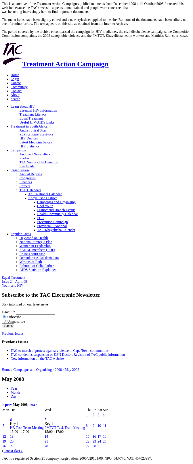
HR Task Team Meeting (27, 427)
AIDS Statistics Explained (38, 270)
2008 (58, 369)
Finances (25, 182)
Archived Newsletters (34, 154)
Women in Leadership (35, 246)
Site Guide (26, 166)
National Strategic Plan (35, 242)
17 (99, 436)
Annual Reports (30, 174)
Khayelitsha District (42, 198)
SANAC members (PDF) (37, 250)
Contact (16, 91)
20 (11, 441)
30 (94, 446)
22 (88, 441)
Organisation (20, 170)
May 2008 (72, 369)
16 (94, 436)
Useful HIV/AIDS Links (36, 122)
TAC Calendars (30, 190)
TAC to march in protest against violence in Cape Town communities (60, 350)
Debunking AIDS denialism (39, 258)
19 (4, 441)
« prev (7, 404)
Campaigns (19, 150)
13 (11, 436)
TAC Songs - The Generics (38, 162)
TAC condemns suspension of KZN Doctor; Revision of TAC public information (68, 354)
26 (4, 446)
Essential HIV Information (38, 110)
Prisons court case (32, 254)
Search (15, 99)
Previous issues (12, 333)
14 (46, 436)
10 (99, 425)
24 (99, 441)
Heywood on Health (33, 238)
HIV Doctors (28, 138)
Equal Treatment (31, 118)
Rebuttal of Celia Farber (36, 266)
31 (99, 446)
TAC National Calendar (45, 194)
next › (11, 451)
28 (46, 446)
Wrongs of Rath (30, 262)
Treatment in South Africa (29, 126)
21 (46, 441)
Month (15, 392)
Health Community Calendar (57, 214)
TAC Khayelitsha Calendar (56, 230)
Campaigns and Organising (56, 202)
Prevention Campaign (52, 222)
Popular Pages (21, 234)
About (15, 95)
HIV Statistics (29, 146)
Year (14, 388)
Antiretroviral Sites (33, 130)
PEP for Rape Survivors (36, 134)
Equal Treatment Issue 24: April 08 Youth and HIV (14, 281)
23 (94, 441)
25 (105, 441)
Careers (24, 186)
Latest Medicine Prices (35, 142)
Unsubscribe (14, 321)
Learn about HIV (23, 106)
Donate (16, 83)
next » (33, 404)
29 (88, 446)
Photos (24, 158)
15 (88, 436)
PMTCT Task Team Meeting (65, 427)
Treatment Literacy (32, 114)
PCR (40, 218)
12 (4, 436)
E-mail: (8, 312)
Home (15, 75)
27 (11, 446)
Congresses (27, 178)
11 (104, 425)
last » (19, 451)
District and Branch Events (56, 210)
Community (19, 87)
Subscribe (12, 317)
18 (105, 436)
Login (15, 79)
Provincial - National (52, 226)
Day (14, 396)
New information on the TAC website (37, 358)
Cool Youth (45, 206)
